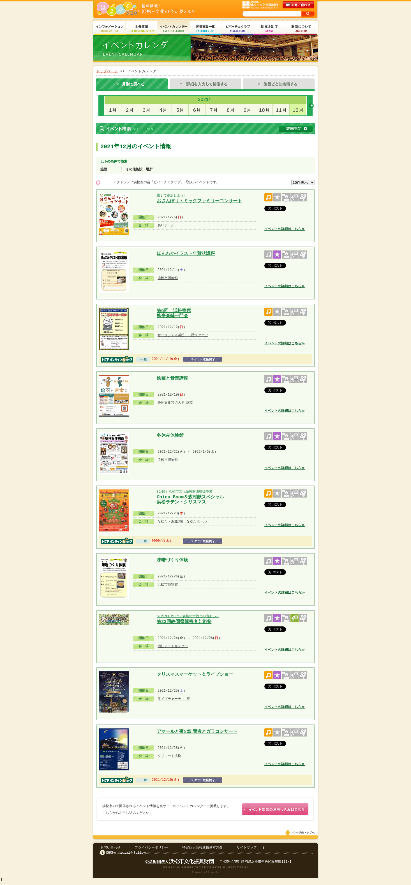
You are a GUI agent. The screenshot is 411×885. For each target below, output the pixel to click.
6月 (197, 110)
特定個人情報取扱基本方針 (202, 848)
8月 (231, 110)
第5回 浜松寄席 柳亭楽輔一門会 (174, 313)
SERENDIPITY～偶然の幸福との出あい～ (188, 616)
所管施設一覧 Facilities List (205, 28)
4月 (164, 110)
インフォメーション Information (110, 28)
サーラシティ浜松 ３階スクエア (183, 335)
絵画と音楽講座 (172, 378)
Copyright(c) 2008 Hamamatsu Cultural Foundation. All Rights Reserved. (205, 868)
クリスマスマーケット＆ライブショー (195, 675)
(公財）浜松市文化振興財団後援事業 (185, 491)
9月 (248, 110)
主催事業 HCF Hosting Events (142, 28)
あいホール (166, 225)
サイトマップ (247, 848)
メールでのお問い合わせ (299, 5)
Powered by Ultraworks (205, 873)
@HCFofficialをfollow (126, 853)
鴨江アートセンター (173, 646)
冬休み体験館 (170, 436)
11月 (281, 110)
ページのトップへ (301, 834)
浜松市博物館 (168, 278)
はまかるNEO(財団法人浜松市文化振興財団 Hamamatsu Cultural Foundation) (157, 9)
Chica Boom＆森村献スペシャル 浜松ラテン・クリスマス (190, 499)
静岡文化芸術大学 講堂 (175, 402)
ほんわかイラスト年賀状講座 (186, 254)
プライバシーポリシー (151, 848)
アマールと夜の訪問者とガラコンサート (197, 732)
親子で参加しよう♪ (171, 195)
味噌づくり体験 (172, 560)
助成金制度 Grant (269, 28)
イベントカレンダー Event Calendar (174, 28)
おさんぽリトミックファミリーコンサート (199, 201)
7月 (214, 110)
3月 (147, 110)
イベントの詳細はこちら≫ (284, 229)
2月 (130, 110)
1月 (113, 110)
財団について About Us (301, 28)
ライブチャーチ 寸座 (174, 698)
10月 (264, 110)
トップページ (107, 71)
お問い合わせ (110, 848)
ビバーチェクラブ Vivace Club (237, 28)
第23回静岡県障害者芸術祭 (184, 622)
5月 (180, 110)
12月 (298, 110)
